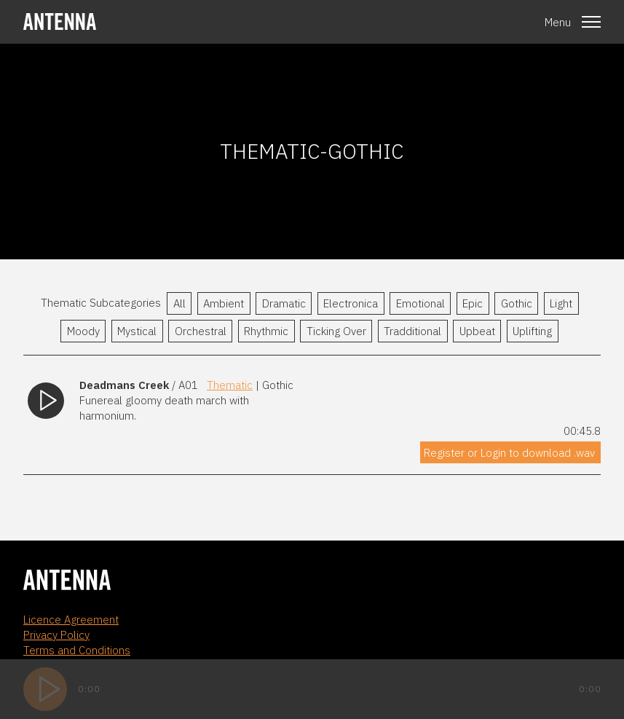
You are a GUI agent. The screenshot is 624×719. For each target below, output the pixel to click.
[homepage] (59, 21)
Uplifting (532, 331)
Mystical (137, 331)
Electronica (350, 303)
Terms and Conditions (76, 650)
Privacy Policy (56, 635)
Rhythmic (266, 331)
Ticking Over (336, 331)
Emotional (420, 303)
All (179, 303)
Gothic (516, 303)
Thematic (230, 385)
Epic (472, 303)
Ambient (223, 303)
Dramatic (284, 303)
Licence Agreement (71, 619)
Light (561, 303)
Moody (83, 331)
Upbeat (477, 331)
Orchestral (200, 331)
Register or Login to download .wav (509, 453)
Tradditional (412, 331)
